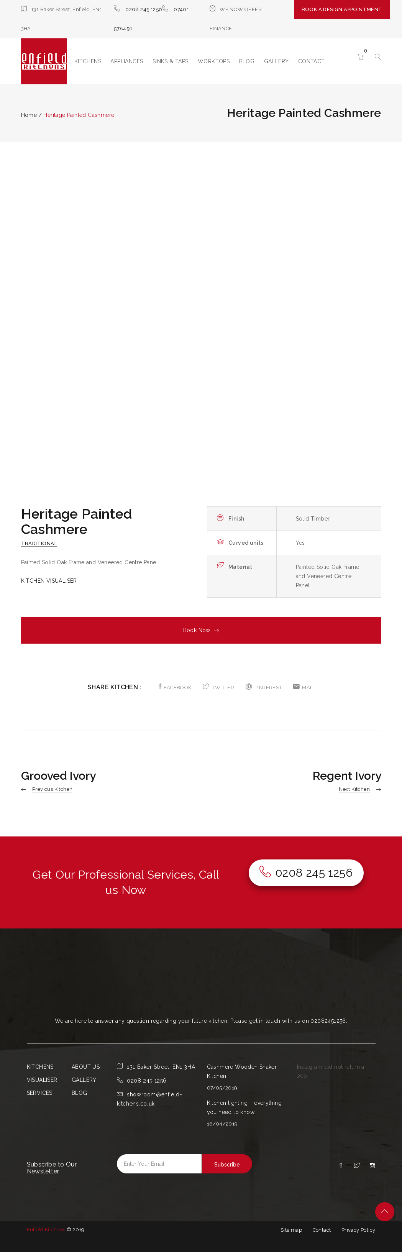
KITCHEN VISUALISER (49, 581)
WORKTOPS (214, 61)
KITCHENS (87, 61)
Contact (322, 1230)
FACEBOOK (175, 687)
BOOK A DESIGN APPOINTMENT (342, 9)
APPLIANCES (126, 61)
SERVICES (40, 1093)
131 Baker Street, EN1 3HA (161, 1067)
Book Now (201, 630)
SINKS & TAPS (171, 61)
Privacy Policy (358, 1230)
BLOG (247, 61)
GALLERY (276, 61)
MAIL (303, 687)
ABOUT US (86, 1067)
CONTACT (311, 61)
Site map (291, 1230)
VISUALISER (42, 1080)
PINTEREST (264, 687)
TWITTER (218, 687)
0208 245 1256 (143, 9)
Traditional (39, 543)
